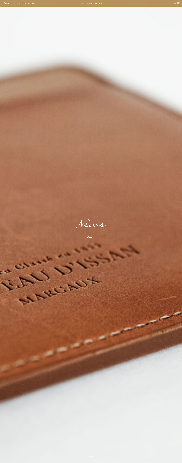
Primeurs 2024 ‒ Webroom (24, 3)
